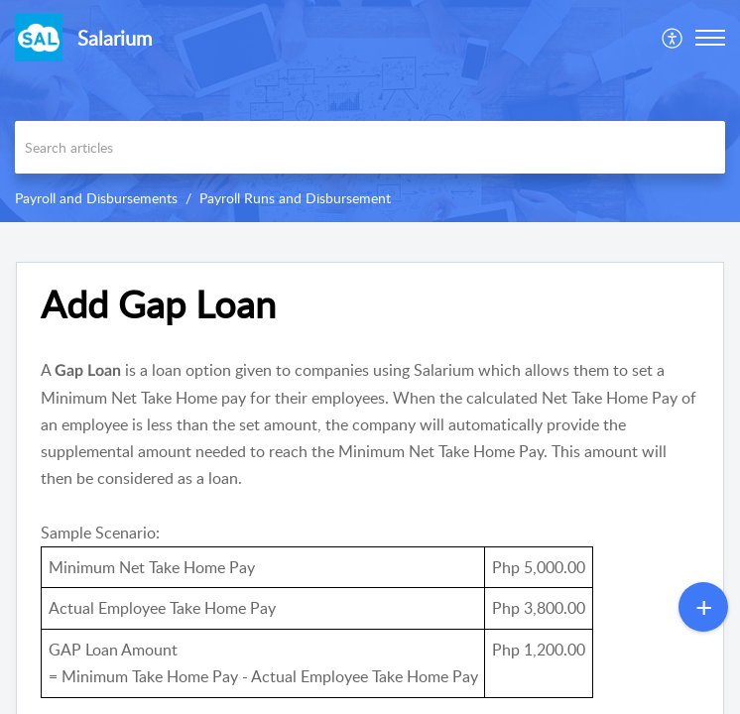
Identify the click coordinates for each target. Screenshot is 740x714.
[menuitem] (673, 37)
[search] (370, 147)
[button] (673, 37)
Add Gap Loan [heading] (158, 304)
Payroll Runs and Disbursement (295, 197)
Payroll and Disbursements (96, 197)
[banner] (370, 111)
